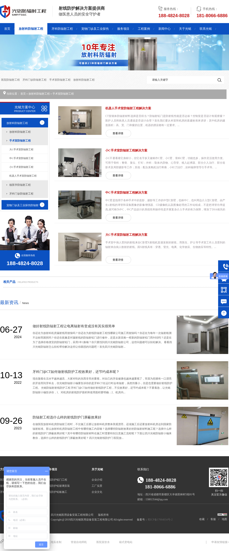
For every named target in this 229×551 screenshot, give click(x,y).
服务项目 (123, 28)
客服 (213, 519)
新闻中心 (164, 28)
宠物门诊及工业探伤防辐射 (22, 205)
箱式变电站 (125, 542)
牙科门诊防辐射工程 (35, 79)
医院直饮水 (103, 542)
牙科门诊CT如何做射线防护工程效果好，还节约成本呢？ (76, 372)
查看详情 (118, 133)
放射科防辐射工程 (31, 28)
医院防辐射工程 (10, 79)
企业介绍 (97, 479)
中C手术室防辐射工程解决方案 (126, 192)
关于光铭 (185, 28)
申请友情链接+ (220, 542)
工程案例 (144, 28)
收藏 (202, 519)
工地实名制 (54, 542)
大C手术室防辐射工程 (21, 149)
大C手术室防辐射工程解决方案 (126, 234)
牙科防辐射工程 (62, 28)
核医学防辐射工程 (20, 184)
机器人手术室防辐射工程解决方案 (128, 108)
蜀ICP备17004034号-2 (160, 519)
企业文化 (97, 492)
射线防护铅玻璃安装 (58, 485)
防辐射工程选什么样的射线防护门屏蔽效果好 (67, 417)
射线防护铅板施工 (56, 492)
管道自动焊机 (79, 542)
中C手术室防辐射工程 (21, 158)
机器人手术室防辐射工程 (23, 175)
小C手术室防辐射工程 (21, 167)
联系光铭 (206, 28)
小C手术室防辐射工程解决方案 (126, 150)
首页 (7, 28)
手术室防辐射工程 (60, 79)
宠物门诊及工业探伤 (95, 28)
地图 (224, 519)
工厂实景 (97, 485)
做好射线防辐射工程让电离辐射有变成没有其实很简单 (74, 326)
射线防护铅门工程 (56, 479)
